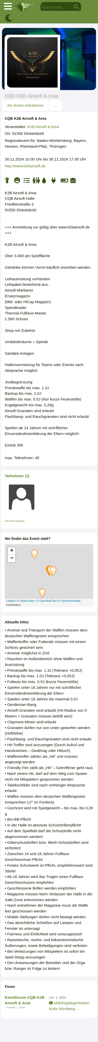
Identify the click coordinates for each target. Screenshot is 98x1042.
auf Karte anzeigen (14, 521)
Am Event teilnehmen (25, 105)
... (55, 105)
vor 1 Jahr (57, 997)
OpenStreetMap (71, 600)
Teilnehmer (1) (17, 476)
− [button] (11, 558)
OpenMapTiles (48, 600)
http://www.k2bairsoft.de (25, 166)
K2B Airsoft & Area (43, 127)
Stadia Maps (27, 600)
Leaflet (10, 600)
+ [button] (11, 551)
